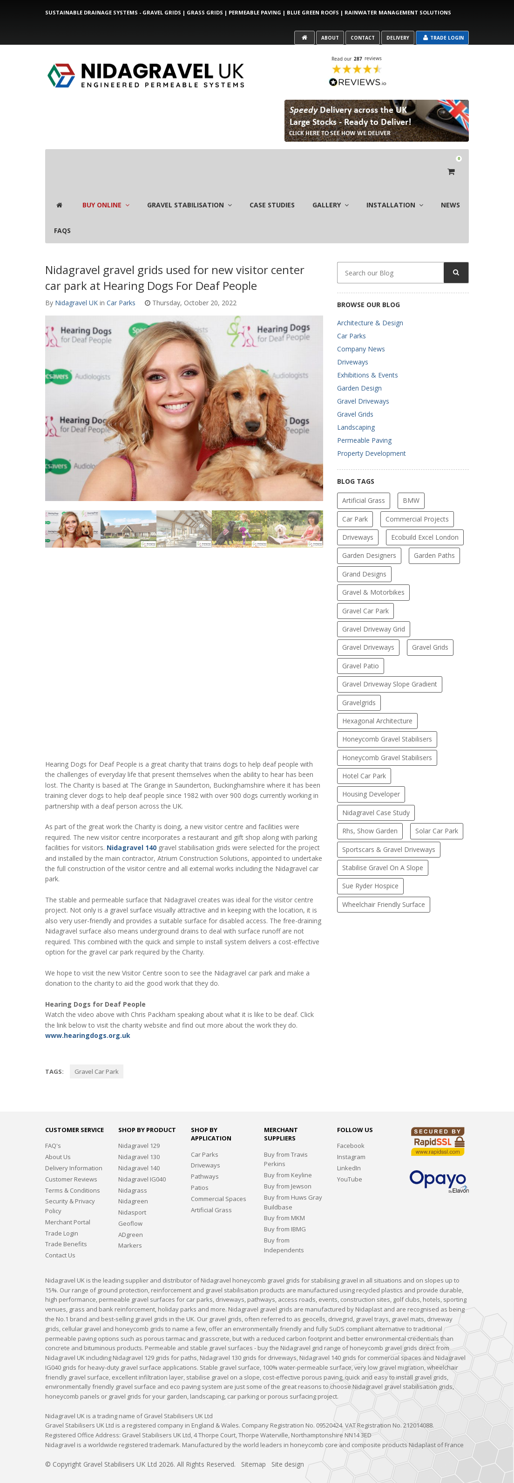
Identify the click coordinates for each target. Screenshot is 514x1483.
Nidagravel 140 (131, 828)
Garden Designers (369, 536)
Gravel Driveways (363, 382)
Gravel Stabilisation (189, 185)
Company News (361, 329)
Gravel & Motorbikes (373, 573)
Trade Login (443, 37)
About (330, 37)
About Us (58, 1137)
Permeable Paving (364, 421)
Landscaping (356, 408)
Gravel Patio (360, 646)
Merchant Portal (67, 1203)
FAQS (62, 211)
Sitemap (253, 1445)
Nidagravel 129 (139, 1127)
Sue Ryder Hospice (370, 867)
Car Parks (121, 283)
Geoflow (130, 1204)
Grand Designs (364, 554)
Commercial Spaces (218, 1179)
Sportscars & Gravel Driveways (388, 830)
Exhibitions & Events (367, 355)
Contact (363, 37)
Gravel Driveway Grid (373, 609)
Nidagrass (132, 1171)
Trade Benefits (66, 1225)
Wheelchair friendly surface (383, 885)
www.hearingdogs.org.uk (87, 1016)
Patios (200, 1168)
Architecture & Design (370, 303)
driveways (357, 518)
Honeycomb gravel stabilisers (387, 738)
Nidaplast (422, 1425)
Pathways (205, 1157)
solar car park (436, 811)
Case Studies (272, 185)
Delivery (397, 37)
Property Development (371, 434)
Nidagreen (133, 1182)
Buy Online (105, 185)
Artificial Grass (363, 481)
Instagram (351, 1137)
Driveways (352, 342)
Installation (394, 185)
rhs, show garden (370, 811)
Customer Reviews (71, 1160)
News (450, 185)
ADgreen (130, 1215)
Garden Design (359, 368)
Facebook (351, 1127)
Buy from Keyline (288, 1156)
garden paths (434, 536)
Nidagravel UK (76, 283)
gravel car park (96, 1052)
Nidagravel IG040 (142, 1160)
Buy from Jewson (287, 1167)
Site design (287, 1445)
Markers (130, 1226)
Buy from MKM (284, 1199)
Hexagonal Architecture (377, 701)
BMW (411, 481)
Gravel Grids (355, 395)
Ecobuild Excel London (425, 518)
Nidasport (132, 1193)
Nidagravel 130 (139, 1137)
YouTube (349, 1160)
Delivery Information (73, 1149)
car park (355, 499)
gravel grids (430, 628)
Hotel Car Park (364, 756)
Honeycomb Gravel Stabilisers (387, 719)
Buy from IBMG (285, 1210)
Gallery (330, 185)
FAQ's (53, 1127)
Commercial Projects (417, 499)
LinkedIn (349, 1149)
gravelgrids (359, 683)
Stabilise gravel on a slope (382, 848)
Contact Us (60, 1236)
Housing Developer (371, 775)
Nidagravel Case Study (376, 793)
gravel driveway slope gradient (389, 664)
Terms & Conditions (72, 1171)
